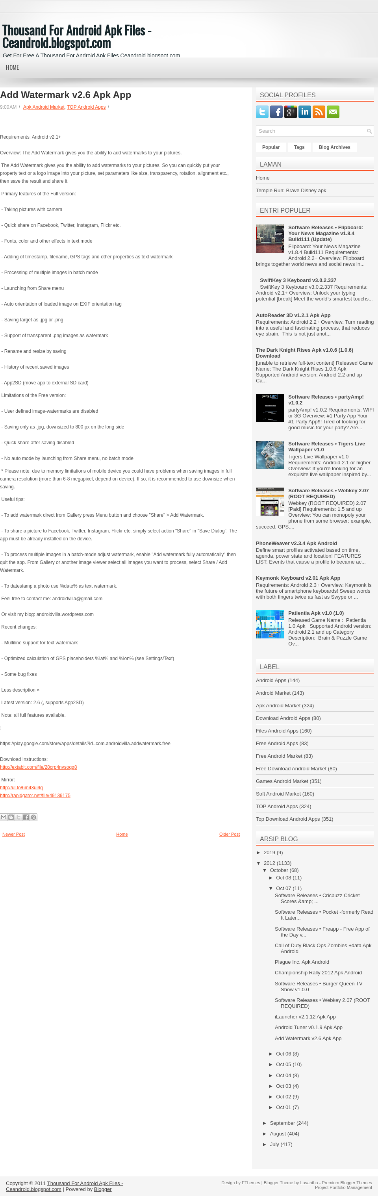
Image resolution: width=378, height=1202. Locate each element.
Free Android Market (279, 756)
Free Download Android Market (291, 769)
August (278, 1134)
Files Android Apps (277, 731)
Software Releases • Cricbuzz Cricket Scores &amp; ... (317, 898)
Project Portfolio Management (343, 1187)
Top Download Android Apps (288, 819)
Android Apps (271, 680)
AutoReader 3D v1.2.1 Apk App (293, 315)
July (275, 1144)
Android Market (273, 693)
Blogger (103, 1189)
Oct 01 (284, 1107)
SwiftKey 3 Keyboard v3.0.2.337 (298, 280)
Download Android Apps (283, 718)
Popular (271, 147)
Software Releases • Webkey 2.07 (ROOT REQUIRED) (328, 493)
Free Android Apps (277, 743)
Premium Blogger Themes (347, 1182)
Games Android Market (282, 781)
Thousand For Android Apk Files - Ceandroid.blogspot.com (76, 36)
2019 (270, 852)
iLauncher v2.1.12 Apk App (305, 1017)
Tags (299, 147)
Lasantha (309, 1182)
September (283, 1123)
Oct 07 (284, 888)
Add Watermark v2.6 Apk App (65, 95)
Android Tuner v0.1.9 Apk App (309, 1027)
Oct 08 (284, 878)
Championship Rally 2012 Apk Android (318, 973)
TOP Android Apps (86, 107)
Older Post (229, 834)
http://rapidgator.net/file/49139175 (35, 795)
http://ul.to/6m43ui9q (21, 787)
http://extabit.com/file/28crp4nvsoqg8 (38, 767)
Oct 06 (284, 1054)
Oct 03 (284, 1086)
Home (12, 67)
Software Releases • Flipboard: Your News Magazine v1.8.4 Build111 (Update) (325, 233)
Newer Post (13, 834)
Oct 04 (284, 1075)
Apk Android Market (44, 107)
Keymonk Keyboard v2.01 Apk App (298, 578)
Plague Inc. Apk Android (302, 962)
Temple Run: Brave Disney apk (291, 190)
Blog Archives (334, 147)
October (280, 870)
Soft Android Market (278, 794)
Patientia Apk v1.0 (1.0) (316, 613)
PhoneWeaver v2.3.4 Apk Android (296, 543)
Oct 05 (284, 1064)
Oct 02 (284, 1097)
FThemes (251, 1182)
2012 (270, 863)
